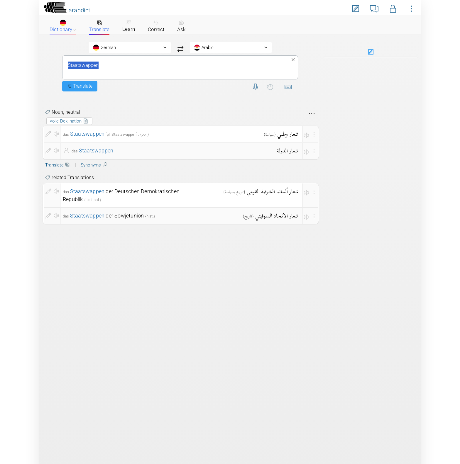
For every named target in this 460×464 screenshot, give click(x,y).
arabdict (79, 10)
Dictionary (63, 26)
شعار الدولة (288, 150)
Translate (99, 26)
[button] (393, 8)
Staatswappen (180, 67)
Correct (156, 26)
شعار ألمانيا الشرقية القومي (273, 191)
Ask (181, 26)
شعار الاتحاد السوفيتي (277, 215)
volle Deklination (69, 121)
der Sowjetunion (107, 216)
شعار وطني (288, 134)
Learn (128, 26)
